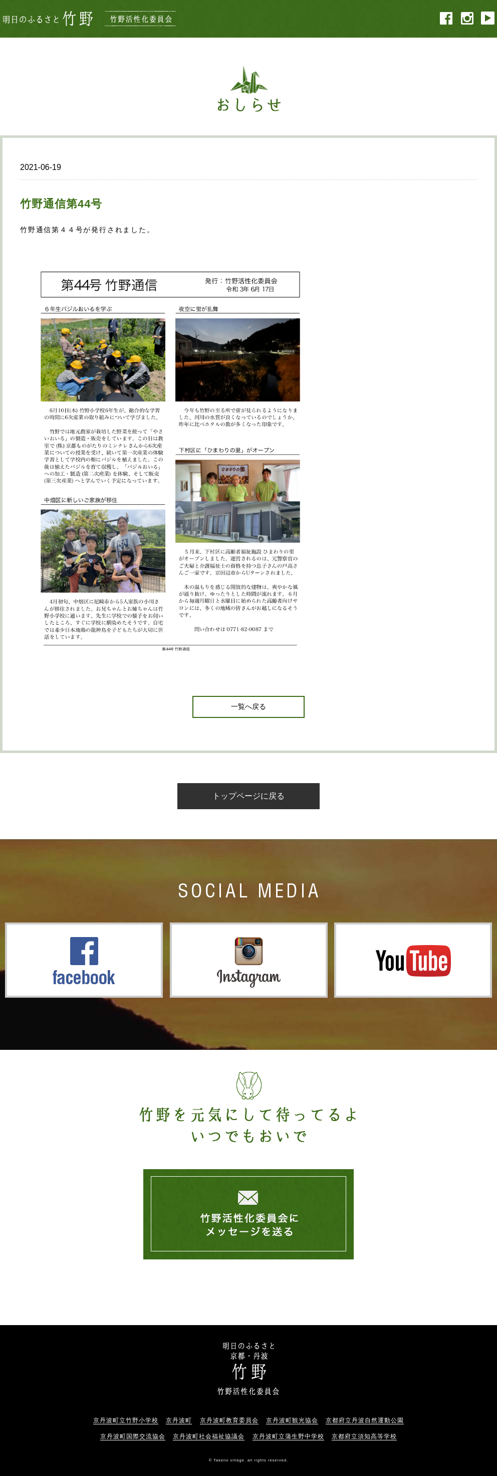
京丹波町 (179, 1420)
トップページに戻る (248, 796)
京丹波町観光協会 (292, 1420)
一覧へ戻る (248, 706)
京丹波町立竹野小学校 (125, 1420)
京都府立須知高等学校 (364, 1436)
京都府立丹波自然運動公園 (365, 1420)
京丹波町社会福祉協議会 (208, 1436)
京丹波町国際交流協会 (132, 1436)
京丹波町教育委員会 (229, 1420)
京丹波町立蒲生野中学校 (288, 1436)
